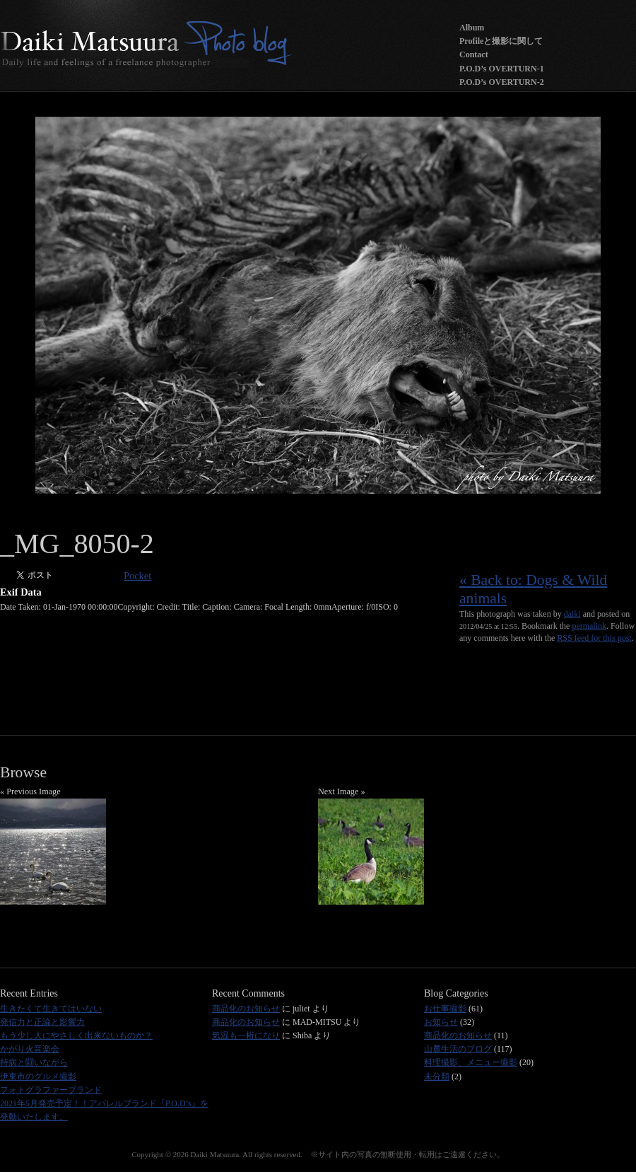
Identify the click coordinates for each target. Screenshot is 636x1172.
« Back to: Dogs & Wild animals (533, 589)
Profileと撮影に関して (501, 41)
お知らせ (441, 1022)
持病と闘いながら (34, 1062)
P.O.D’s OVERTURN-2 (501, 82)
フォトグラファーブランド (51, 1090)
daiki (572, 614)
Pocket (137, 575)
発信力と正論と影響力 (42, 1022)
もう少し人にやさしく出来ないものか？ (76, 1035)
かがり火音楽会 (29, 1049)
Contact (473, 54)
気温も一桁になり (246, 1035)
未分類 (436, 1076)
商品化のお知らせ (246, 1009)
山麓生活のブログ (458, 1049)
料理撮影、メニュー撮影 (470, 1062)
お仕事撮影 (445, 1009)
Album (471, 28)
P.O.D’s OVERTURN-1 (501, 69)
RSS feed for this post (594, 638)
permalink (589, 626)
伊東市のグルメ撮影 (38, 1076)
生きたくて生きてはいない (51, 1009)
